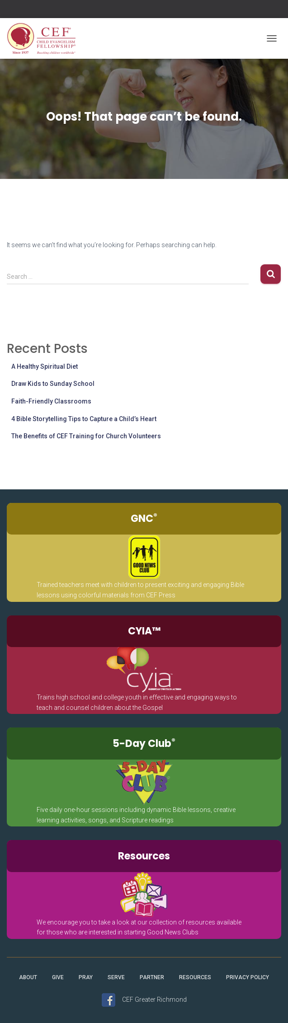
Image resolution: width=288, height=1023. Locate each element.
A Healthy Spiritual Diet (44, 366)
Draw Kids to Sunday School (52, 383)
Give (58, 977)
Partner (152, 977)
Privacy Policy (247, 977)
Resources (195, 977)
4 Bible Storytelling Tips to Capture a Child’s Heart (83, 418)
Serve (116, 977)
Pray (86, 977)
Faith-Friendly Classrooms (51, 401)
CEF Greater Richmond (154, 999)
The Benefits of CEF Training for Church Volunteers (86, 436)
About (28, 977)
